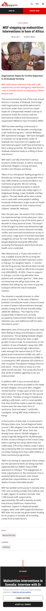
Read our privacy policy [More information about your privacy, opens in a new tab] (21, 592)
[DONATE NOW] (34, 10)
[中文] (37, 4)
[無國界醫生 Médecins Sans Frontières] (9, 4)
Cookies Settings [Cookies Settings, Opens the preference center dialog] (23, 598)
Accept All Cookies (23, 604)
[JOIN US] (11, 10)
